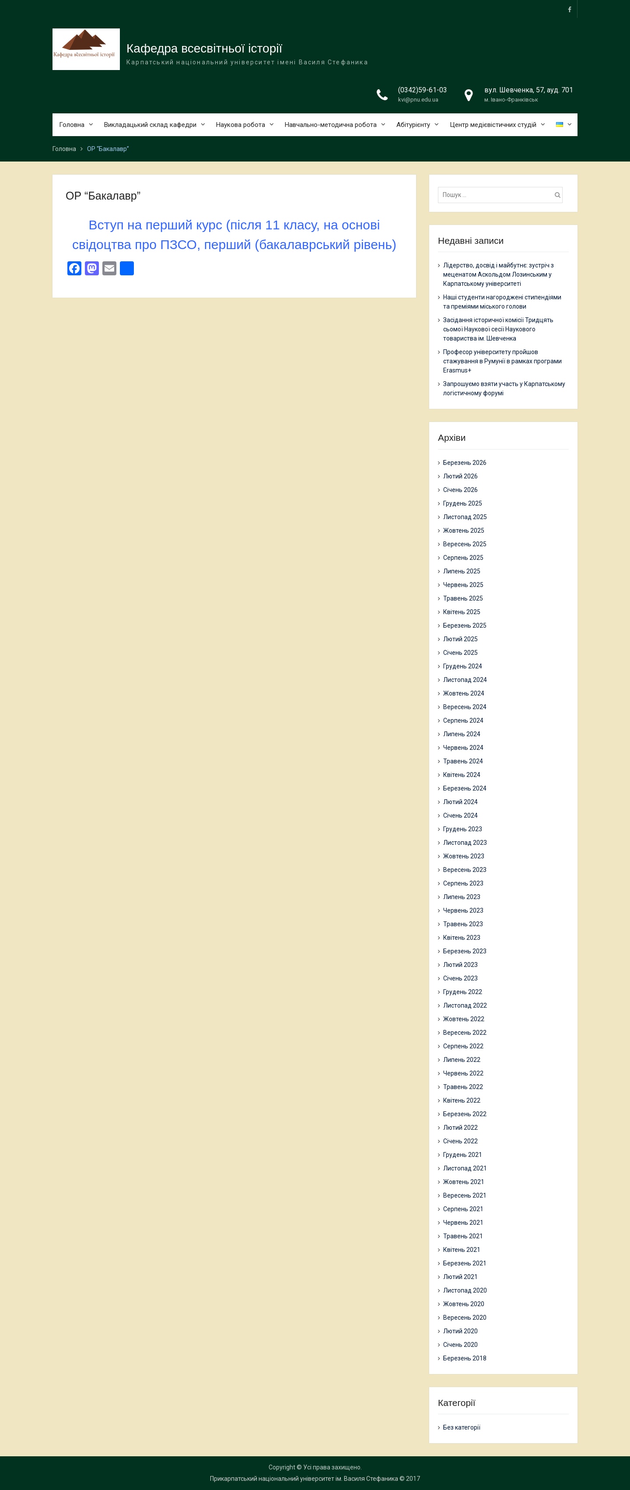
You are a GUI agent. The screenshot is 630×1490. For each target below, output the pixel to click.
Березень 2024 (464, 788)
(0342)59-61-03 (422, 90)
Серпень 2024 (463, 720)
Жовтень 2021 (463, 1181)
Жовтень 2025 (463, 530)
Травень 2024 (463, 761)
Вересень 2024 (464, 706)
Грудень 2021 (462, 1154)
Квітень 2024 (461, 774)
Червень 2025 (463, 584)
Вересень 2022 (464, 1032)
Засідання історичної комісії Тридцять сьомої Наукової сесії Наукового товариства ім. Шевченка (498, 329)
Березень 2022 (464, 1114)
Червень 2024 (463, 747)
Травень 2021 (463, 1236)
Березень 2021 (464, 1263)
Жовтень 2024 (463, 693)
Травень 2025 (463, 598)
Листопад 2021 (465, 1168)
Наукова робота (240, 125)
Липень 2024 (461, 734)
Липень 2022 (461, 1059)
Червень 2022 (463, 1073)
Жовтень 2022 (463, 1019)
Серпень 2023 (463, 883)
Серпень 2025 (463, 557)
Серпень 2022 (463, 1046)
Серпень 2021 (463, 1208)
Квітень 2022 (461, 1100)
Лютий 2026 (460, 476)
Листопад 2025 (465, 516)
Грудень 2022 (462, 991)
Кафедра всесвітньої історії (204, 49)
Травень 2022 (463, 1086)
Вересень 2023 (464, 869)
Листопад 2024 (465, 679)
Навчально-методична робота (331, 125)
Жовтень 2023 (463, 856)
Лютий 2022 (460, 1127)
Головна (71, 125)
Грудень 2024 (462, 666)
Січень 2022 (460, 1141)
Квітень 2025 (461, 611)
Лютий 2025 (460, 639)
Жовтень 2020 (463, 1303)
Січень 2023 (460, 978)
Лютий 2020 (460, 1331)
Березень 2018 (464, 1358)
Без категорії (461, 1427)
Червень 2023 (463, 910)
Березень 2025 (464, 625)
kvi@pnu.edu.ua (418, 100)
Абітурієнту (413, 125)
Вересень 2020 (464, 1317)
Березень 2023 (464, 951)
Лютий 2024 (460, 801)
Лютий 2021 (460, 1276)
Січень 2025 (460, 652)
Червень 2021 (463, 1222)
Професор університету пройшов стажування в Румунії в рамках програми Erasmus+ (502, 361)
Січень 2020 (460, 1344)
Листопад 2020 (465, 1290)
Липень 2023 (461, 896)
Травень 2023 (463, 924)
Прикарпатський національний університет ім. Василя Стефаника (304, 1478)
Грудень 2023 (462, 829)
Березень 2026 (464, 462)
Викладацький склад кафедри (150, 125)
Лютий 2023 (460, 964)
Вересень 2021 (464, 1195)
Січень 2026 (460, 489)
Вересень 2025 (464, 544)
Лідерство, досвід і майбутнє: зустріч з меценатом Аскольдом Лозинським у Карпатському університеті (498, 274)
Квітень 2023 (461, 937)
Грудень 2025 (462, 503)
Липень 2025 (461, 571)
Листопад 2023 (465, 842)
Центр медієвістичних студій (493, 125)
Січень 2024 (460, 815)
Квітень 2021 (461, 1249)
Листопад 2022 (465, 1005)
